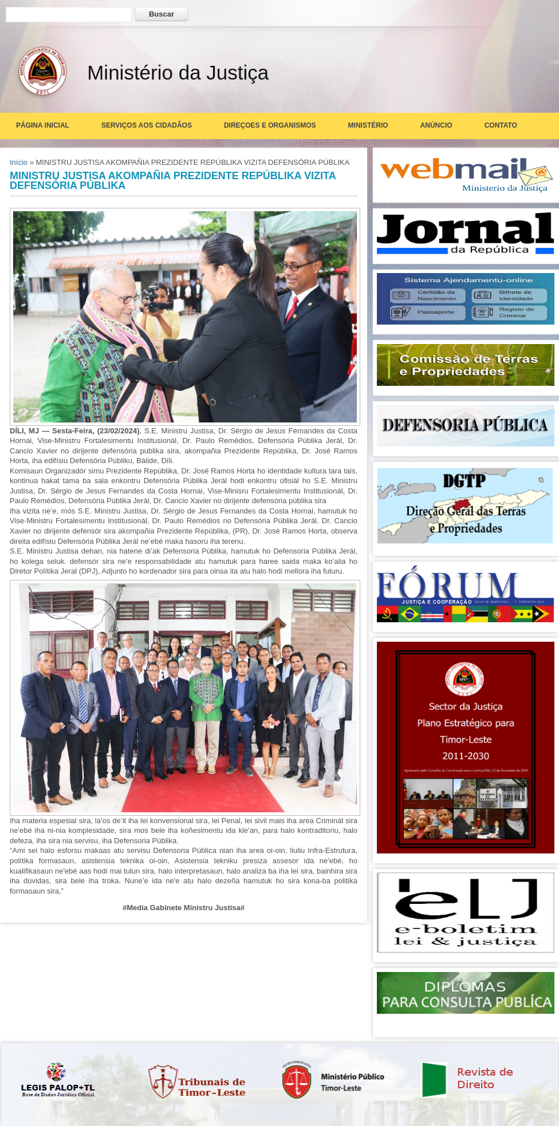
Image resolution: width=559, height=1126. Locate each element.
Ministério (368, 125)
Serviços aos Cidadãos (146, 125)
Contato (501, 125)
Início (18, 162)
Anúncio (436, 125)
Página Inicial (42, 125)
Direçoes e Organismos (270, 125)
